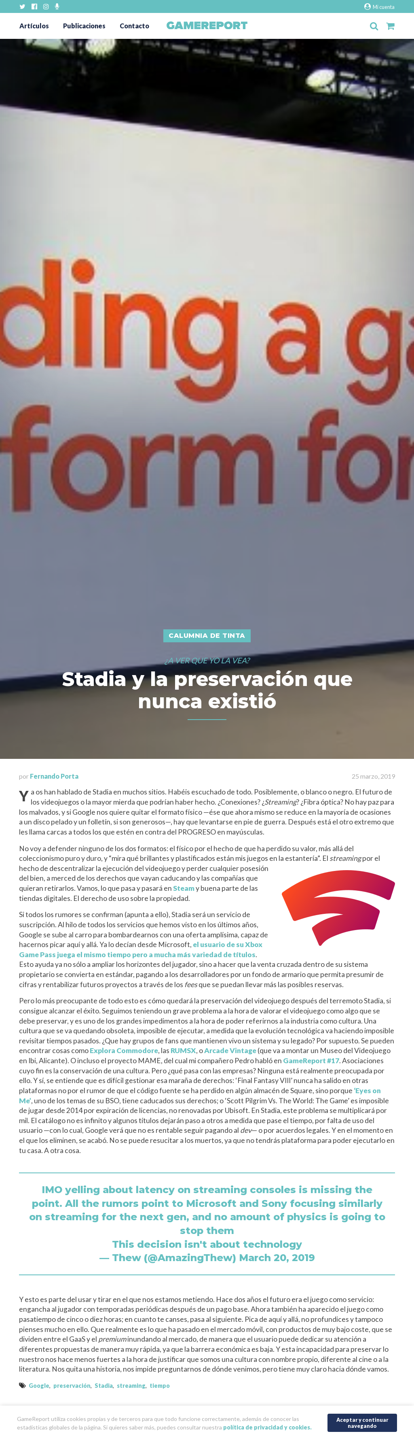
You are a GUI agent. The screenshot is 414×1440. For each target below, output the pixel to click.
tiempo (160, 1385)
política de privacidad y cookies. (267, 1427)
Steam (183, 888)
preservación (72, 1385)
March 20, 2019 (277, 1258)
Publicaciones (84, 26)
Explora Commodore (124, 1050)
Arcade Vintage (230, 1050)
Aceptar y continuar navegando (362, 1423)
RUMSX (183, 1050)
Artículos (34, 26)
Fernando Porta (54, 776)
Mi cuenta (379, 6)
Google (39, 1385)
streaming (131, 1385)
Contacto (134, 26)
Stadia (104, 1385)
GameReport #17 (311, 1060)
